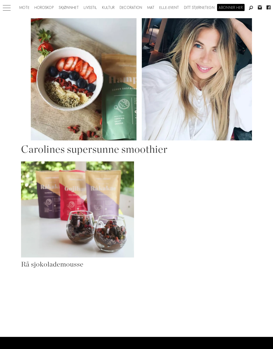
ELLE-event (169, 8)
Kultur (108, 8)
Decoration (131, 8)
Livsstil (90, 8)
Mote (24, 8)
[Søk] (251, 8)
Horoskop (44, 8)
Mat (151, 8)
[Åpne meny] (7, 6)
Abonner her (231, 8)
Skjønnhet (69, 8)
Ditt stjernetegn (199, 8)
